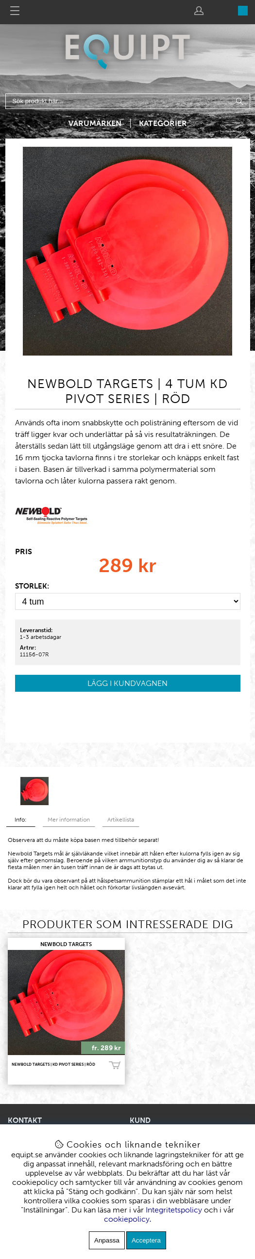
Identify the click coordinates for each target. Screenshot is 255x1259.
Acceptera (146, 1240)
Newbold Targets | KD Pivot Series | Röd (53, 1064)
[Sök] (128, 101)
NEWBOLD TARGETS (66, 944)
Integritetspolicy (174, 1209)
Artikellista (120, 819)
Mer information (69, 819)
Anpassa (106, 1240)
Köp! (114, 1065)
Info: (21, 819)
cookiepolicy (127, 1219)
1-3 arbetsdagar (40, 637)
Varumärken (94, 123)
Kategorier (163, 123)
